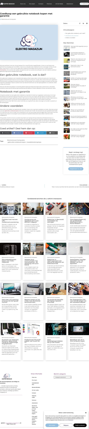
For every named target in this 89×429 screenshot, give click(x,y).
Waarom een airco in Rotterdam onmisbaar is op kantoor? (78, 92)
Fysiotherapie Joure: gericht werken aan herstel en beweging (78, 73)
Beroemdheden (36, 387)
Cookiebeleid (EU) (35, 383)
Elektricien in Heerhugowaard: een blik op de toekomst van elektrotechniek (55, 261)
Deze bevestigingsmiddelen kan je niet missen (55, 341)
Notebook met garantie (71, 35)
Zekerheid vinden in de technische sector (77, 66)
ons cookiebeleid (69, 420)
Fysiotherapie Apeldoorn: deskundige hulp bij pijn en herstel (78, 54)
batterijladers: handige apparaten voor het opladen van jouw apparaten (78, 261)
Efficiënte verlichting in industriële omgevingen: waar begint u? (79, 98)
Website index (34, 396)
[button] (86, 413)
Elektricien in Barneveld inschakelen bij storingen (55, 221)
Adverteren (70, 4)
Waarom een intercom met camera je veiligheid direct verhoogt (78, 60)
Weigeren (66, 425)
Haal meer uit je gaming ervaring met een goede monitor (10, 301)
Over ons (23, 4)
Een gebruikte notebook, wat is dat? (75, 33)
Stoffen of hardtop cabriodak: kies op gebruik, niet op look (79, 78)
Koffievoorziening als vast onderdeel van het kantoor (78, 104)
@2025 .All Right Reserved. (11, 423)
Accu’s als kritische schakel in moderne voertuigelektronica (79, 116)
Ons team (32, 4)
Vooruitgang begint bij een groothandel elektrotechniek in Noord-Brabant (78, 221)
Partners (49, 4)
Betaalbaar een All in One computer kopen (77, 340)
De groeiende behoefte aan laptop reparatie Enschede (55, 301)
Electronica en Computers (8, 19)
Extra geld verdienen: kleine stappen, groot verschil (34, 420)
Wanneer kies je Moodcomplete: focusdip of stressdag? (78, 86)
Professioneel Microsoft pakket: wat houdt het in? (33, 341)
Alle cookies (52, 425)
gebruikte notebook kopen (12, 110)
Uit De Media (59, 4)
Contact (40, 4)
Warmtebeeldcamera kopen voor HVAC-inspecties (9, 261)
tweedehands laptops (34, 142)
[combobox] (84, 4)
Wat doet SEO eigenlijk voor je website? (79, 47)
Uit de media (35, 390)
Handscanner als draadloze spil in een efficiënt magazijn (32, 221)
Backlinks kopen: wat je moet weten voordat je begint (35, 409)
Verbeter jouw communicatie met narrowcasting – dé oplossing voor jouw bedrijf (31, 262)
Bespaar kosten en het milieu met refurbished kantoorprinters (32, 301)
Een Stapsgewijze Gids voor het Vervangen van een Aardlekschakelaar (78, 301)
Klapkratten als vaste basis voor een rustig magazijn (78, 123)
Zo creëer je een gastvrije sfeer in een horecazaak (79, 129)
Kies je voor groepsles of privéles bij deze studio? (77, 110)
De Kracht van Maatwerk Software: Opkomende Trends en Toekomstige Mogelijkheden (10, 341)
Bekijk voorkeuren (80, 425)
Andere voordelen (70, 37)
